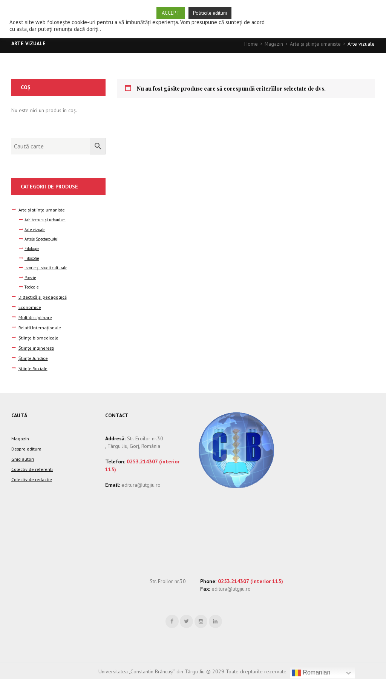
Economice (29, 306)
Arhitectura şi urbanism (45, 219)
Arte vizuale (35, 229)
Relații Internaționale (39, 326)
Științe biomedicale (38, 336)
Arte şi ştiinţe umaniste (315, 43)
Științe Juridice (33, 356)
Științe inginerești (36, 346)
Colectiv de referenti (32, 465)
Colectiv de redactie (31, 475)
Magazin (273, 43)
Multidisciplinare (35, 316)
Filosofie (32, 258)
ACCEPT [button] (171, 12)
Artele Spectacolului (42, 238)
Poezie (31, 277)
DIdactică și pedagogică (42, 296)
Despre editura (26, 445)
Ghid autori (22, 455)
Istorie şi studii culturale (46, 267)
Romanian (311, 672)
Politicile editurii (210, 13)
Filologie (32, 248)
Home (250, 43)
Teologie (32, 286)
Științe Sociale (32, 366)
